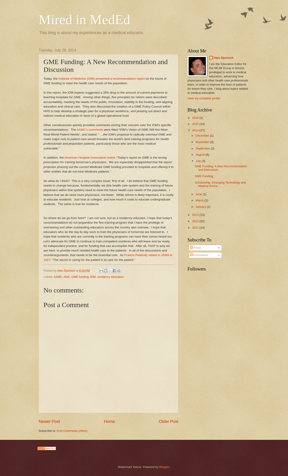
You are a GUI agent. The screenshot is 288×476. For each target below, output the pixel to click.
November (203, 142)
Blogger (164, 467)
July (198, 161)
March (200, 200)
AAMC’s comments (90, 129)
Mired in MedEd (84, 19)
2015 (195, 124)
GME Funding (204, 176)
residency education (110, 277)
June (199, 194)
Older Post (168, 421)
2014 (195, 130)
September (203, 148)
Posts (195, 247)
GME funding (80, 277)
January (201, 206)
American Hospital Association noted (90, 157)
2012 (195, 221)
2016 (195, 117)
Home (109, 421)
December (203, 135)
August (201, 154)
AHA (67, 277)
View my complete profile (203, 98)
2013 (195, 214)
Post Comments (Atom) (72, 431)
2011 (195, 227)
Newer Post (49, 421)
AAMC (58, 277)
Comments (199, 255)
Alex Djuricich (224, 58)
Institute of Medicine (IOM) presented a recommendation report (101, 78)
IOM (93, 277)
